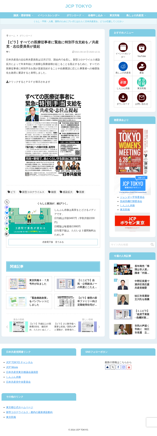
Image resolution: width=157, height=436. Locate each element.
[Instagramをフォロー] (123, 367)
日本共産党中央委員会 (18, 382)
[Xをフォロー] (113, 367)
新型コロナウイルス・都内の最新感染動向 (29, 412)
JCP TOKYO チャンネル (19, 362)
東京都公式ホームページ (19, 407)
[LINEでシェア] (7, 228)
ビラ (11, 192)
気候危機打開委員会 (131, 201)
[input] (132, 245)
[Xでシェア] (7, 202)
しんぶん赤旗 (127, 205)
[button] (7, 234)
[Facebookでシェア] (7, 218)
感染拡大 (66, 192)
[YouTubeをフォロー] (129, 367)
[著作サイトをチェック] (107, 367)
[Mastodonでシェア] (7, 207)
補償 (52, 192)
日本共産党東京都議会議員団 (22, 372)
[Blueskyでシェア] (7, 212)
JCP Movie (12, 367)
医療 (80, 192)
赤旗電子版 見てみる (53, 242)
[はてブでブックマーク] (7, 223)
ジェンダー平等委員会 (132, 197)
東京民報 (125, 209)
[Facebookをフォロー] (118, 367)
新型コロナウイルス (31, 192)
